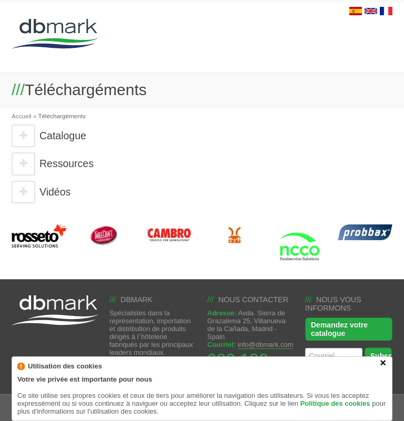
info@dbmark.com (266, 344)
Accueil (22, 115)
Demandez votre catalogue (339, 329)
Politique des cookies (335, 412)
